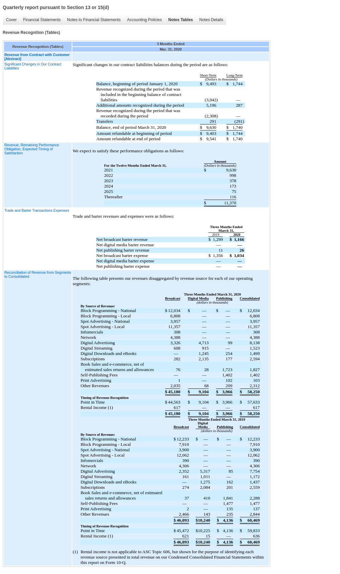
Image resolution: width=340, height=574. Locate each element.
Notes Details (211, 19)
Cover (11, 19)
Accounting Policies (144, 19)
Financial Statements (42, 19)
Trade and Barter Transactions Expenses (36, 210)
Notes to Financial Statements (94, 19)
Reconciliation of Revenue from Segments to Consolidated (37, 274)
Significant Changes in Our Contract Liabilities (32, 66)
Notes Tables (180, 19)
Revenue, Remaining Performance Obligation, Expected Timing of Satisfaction (31, 149)
